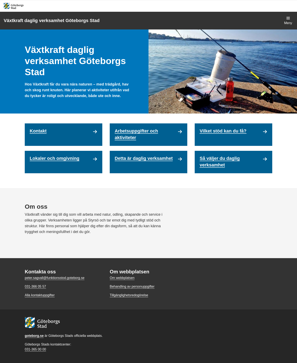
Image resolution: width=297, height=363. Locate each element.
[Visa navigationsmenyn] (288, 20)
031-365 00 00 (35, 349)
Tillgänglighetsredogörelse (129, 295)
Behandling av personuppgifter (132, 286)
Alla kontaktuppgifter (40, 295)
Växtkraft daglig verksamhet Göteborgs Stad (52, 20)
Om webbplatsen (122, 278)
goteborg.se (34, 335)
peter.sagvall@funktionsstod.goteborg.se (54, 278)
